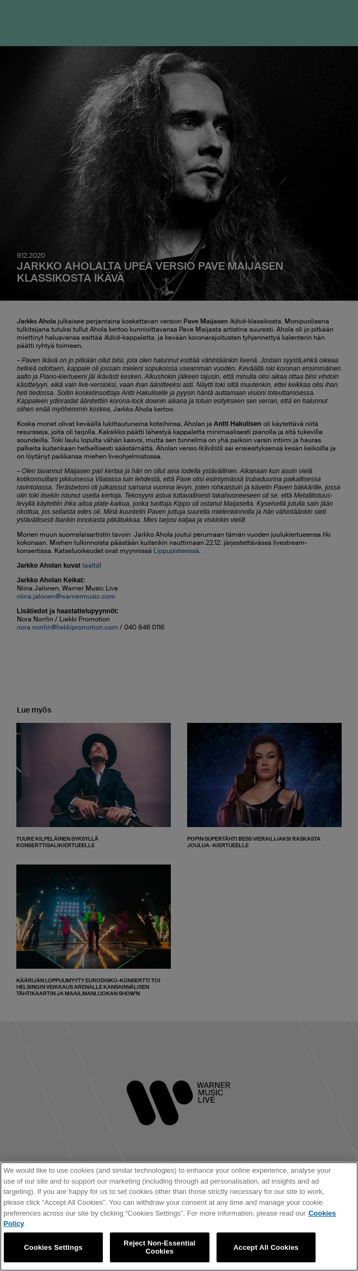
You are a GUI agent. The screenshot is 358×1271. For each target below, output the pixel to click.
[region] (179, 1216)
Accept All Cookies (266, 1247)
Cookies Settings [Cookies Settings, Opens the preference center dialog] (53, 1247)
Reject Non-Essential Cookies (159, 1247)
